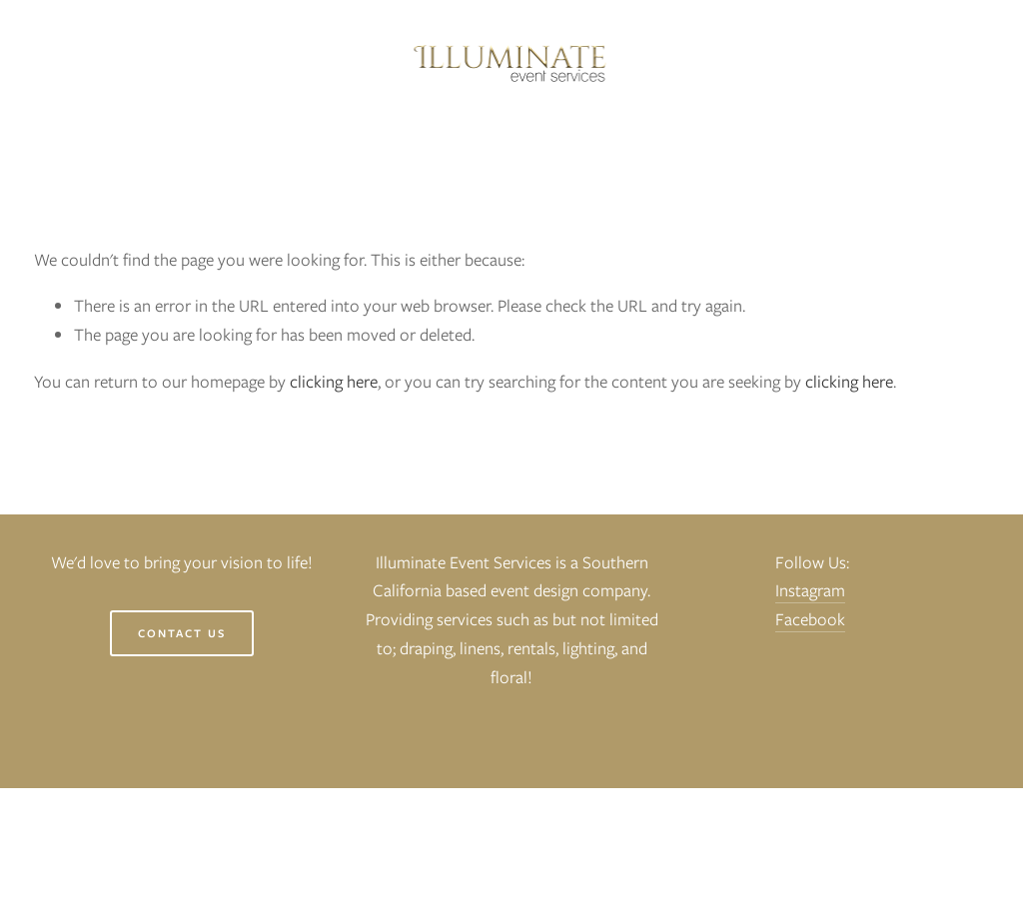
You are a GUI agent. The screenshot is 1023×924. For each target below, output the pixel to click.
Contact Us (182, 633)
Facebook (810, 619)
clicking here (334, 382)
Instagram (810, 590)
